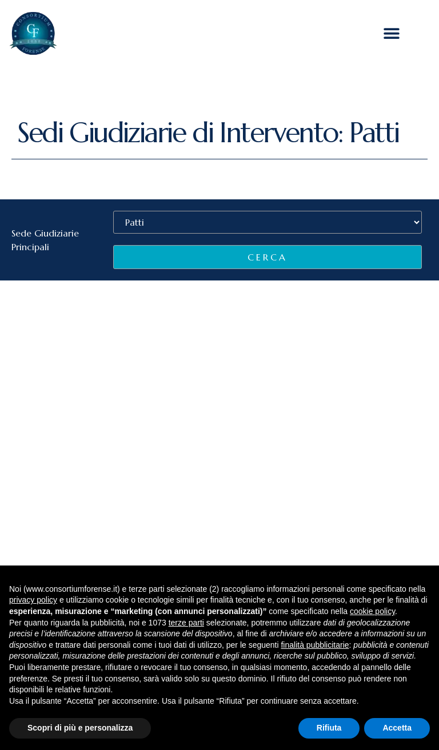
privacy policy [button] (33, 599)
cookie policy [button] (372, 611)
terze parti (186, 622)
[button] (392, 33)
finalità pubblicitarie (315, 644)
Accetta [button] (397, 727)
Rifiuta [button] (329, 727)
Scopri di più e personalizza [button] (80, 727)
